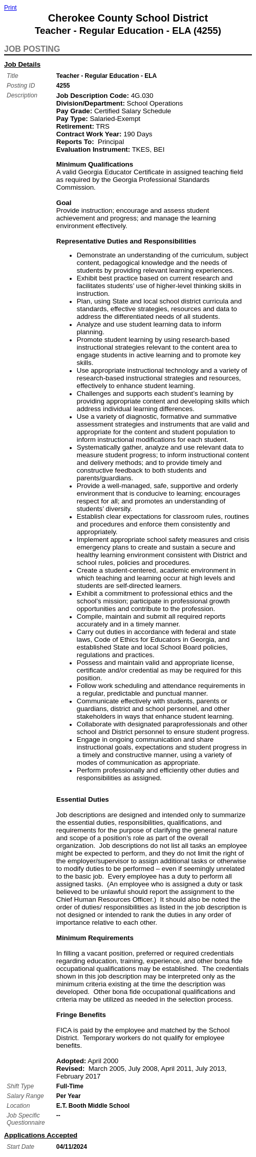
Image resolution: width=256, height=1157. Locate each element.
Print (10, 7)
